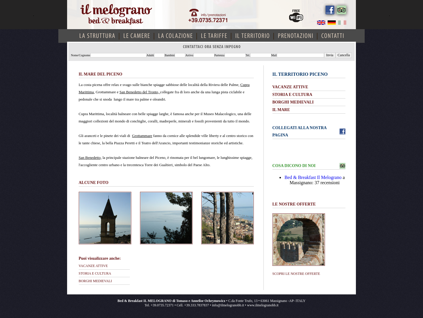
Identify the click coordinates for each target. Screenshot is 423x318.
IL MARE (281, 110)
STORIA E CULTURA (95, 273)
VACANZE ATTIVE (93, 266)
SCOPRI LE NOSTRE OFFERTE (296, 274)
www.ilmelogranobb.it (263, 305)
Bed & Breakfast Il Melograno (313, 177)
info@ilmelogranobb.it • (229, 305)
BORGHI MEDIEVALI (95, 281)
